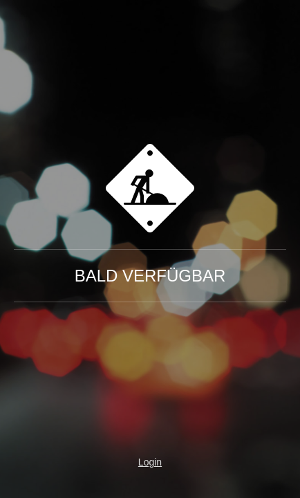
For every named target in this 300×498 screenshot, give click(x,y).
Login (150, 462)
